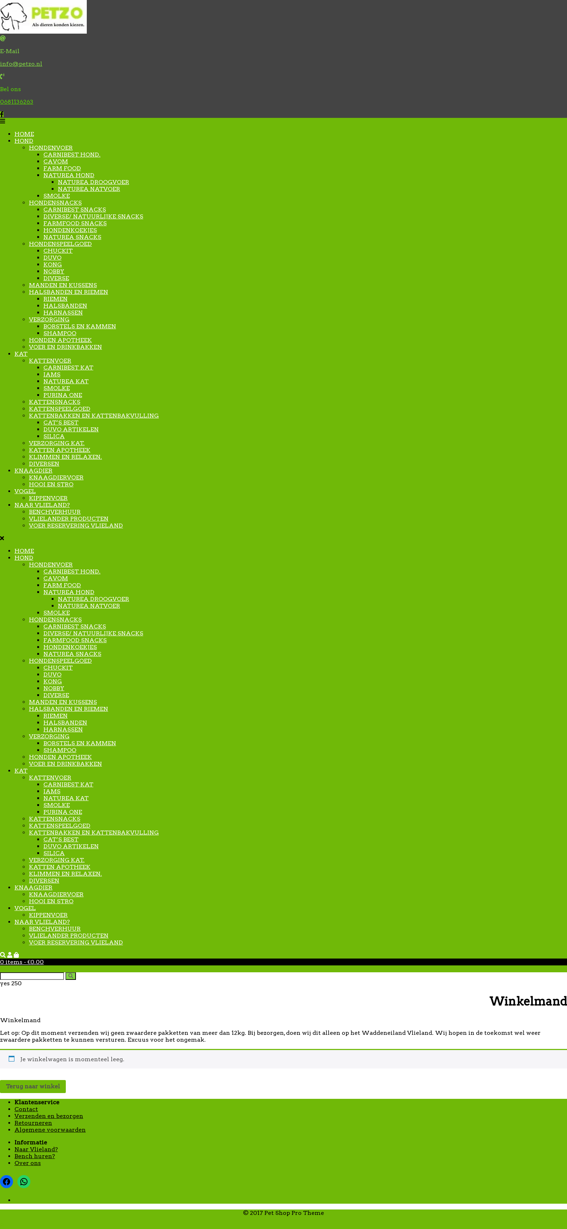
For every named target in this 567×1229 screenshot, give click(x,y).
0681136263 (16, 101)
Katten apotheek (59, 450)
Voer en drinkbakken (65, 346)
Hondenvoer (51, 147)
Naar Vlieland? (42, 505)
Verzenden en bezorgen (48, 1116)
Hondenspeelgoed (60, 243)
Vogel (25, 491)
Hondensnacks (55, 202)
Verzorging (49, 319)
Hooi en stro (51, 484)
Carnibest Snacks (74, 209)
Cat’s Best (60, 422)
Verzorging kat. (57, 443)
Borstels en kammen (79, 326)
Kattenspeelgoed (59, 408)
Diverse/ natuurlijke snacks (93, 216)
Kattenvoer (50, 360)
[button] (283, 121)
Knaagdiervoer (56, 477)
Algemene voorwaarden (50, 1129)
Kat (20, 353)
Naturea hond (68, 175)
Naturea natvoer (89, 188)
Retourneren (33, 1122)
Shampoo (59, 333)
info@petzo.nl (21, 63)
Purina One (62, 395)
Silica (54, 436)
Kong (52, 264)
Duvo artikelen (71, 429)
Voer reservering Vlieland (76, 525)
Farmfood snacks (75, 223)
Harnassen (63, 312)
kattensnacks (54, 401)
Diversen (44, 463)
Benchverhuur (55, 511)
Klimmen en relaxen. (65, 456)
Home (24, 134)
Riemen (55, 298)
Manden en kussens (63, 285)
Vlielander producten (68, 518)
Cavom (55, 161)
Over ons (27, 1163)
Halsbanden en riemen (68, 292)
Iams (51, 374)
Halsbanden (65, 305)
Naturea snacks (72, 237)
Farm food (62, 168)
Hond (23, 140)
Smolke (56, 195)
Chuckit (58, 250)
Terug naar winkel (33, 1086)
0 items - (22, 962)
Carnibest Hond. (72, 154)
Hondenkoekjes (70, 230)
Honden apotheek (60, 340)
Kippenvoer (48, 498)
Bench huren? (34, 1156)
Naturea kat (66, 381)
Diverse (56, 278)
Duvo (52, 257)
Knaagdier (33, 470)
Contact (26, 1109)
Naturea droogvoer (93, 182)
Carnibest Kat (68, 367)
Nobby (53, 271)
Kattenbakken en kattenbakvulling (94, 415)
